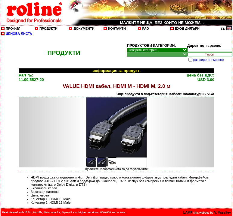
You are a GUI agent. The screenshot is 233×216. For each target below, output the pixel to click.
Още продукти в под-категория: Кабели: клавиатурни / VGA (165, 94)
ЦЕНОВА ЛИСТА (19, 33)
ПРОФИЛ (13, 28)
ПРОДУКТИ (48, 28)
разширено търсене (208, 60)
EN (226, 29)
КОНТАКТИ (117, 28)
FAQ (145, 28)
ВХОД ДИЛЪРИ (187, 28)
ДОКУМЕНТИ (83, 28)
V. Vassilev (222, 212)
